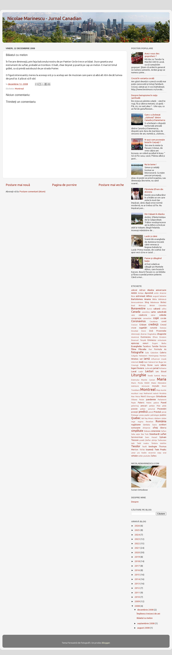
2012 (137, 588)
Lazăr (141, 372)
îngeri (134, 368)
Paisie (141, 400)
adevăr (134, 290)
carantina (146, 312)
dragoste (161, 334)
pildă (164, 406)
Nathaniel (148, 393)
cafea (164, 309)
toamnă (149, 449)
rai (142, 418)
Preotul (157, 412)
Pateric (141, 403)
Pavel (163, 402)
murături (134, 393)
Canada (135, 311)
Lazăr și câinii (151, 236)
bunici (149, 309)
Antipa (140, 293)
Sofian (163, 431)
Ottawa (134, 400)
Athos (149, 296)
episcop (135, 343)
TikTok (142, 450)
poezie (134, 409)
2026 (137, 525)
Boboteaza (154, 302)
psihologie (154, 415)
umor (133, 453)
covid (163, 321)
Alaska (150, 290)
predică (143, 411)
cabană (156, 308)
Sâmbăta (146, 425)
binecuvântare (137, 302)
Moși (158, 390)
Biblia (154, 299)
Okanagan (150, 396)
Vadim (144, 453)
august (156, 296)
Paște (133, 403)
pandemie (151, 399)
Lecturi (149, 371)
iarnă (147, 358)
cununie (153, 328)
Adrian (142, 290)
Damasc (163, 328)
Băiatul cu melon (145, 618)
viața (159, 453)
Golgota (134, 356)
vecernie (152, 453)
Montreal (19, 88)
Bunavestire (138, 308)
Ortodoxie (161, 396)
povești (134, 412)
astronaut (140, 296)
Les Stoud (161, 371)
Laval (133, 371)
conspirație (136, 318)
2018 (137, 561)
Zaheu (153, 456)
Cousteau (154, 321)
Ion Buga (159, 362)
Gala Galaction (151, 353)
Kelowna (162, 368)
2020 (137, 552)
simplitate (137, 430)
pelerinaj (135, 406)
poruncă (151, 409)
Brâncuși (142, 305)
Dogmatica (152, 334)
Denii (143, 331)
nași (141, 393)
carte (153, 312)
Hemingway (153, 356)
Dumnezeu (146, 337)
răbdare (157, 418)
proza (141, 415)
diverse (144, 334)
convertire (147, 318)
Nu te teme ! (150, 164)
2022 (137, 543)
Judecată (149, 368)
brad (133, 305)
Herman (163, 356)
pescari (144, 406)
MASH (146, 383)
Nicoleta (162, 393)
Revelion (149, 422)
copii (156, 318)
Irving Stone (146, 365)
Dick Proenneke (157, 331)
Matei (153, 383)
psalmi (147, 415)
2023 (137, 539)
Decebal (134, 331)
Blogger (106, 642)
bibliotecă (162, 299)
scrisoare (135, 427)
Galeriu (163, 352)
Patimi (148, 403)
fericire (163, 346)
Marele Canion (148, 380)
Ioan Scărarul (149, 362)
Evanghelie (136, 346)
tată (132, 443)
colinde (162, 315)
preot (151, 412)
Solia (133, 434)
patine (156, 403)
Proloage (135, 415)
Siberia (163, 428)
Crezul (163, 325)
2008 (137, 606)
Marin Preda (137, 383)
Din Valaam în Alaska (154, 214)
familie (155, 346)
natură (155, 393)
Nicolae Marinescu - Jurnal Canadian (44, 18)
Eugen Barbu (159, 343)
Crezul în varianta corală (142, 78)
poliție (142, 409)
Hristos (134, 359)
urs (138, 453)
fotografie (137, 352)
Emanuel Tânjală (138, 340)
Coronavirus (138, 321)
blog (147, 302)
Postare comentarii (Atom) (32, 191)
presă (164, 412)
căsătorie (143, 315)
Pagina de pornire (64, 185)
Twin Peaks (160, 449)
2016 (137, 570)
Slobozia (147, 431)
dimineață (135, 334)
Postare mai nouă (18, 185)
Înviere (140, 368)
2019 (137, 557)
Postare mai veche (111, 185)
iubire (163, 365)
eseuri (145, 343)
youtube (146, 456)
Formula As (160, 349)
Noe (133, 396)
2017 (137, 565)
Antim (134, 293)
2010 (137, 597)
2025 (137, 530)
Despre (135, 501)
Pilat (158, 406)
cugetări (143, 327)
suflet (163, 434)
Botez (163, 302)
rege (133, 422)
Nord (143, 396)
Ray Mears (149, 418)
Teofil (144, 447)
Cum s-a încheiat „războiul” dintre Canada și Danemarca (155, 117)
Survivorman (137, 437)
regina (140, 422)
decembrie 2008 (145, 609)
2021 (137, 548)
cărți (133, 315)
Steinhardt (154, 434)
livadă (150, 376)
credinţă (153, 324)
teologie (153, 446)
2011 (137, 592)
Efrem (155, 337)
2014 (137, 579)
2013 (137, 583)
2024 (137, 534)
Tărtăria (154, 443)
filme (133, 349)
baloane (163, 296)
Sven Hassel (151, 437)
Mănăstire (162, 383)
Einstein (162, 337)
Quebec (136, 418)
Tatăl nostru (143, 443)
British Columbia (158, 305)
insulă (163, 359)
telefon (163, 443)
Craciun (134, 325)
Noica (137, 396)
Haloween (143, 356)
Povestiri (161, 408)
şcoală (141, 440)
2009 (137, 601)
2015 (137, 574)
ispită (157, 365)
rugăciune (136, 424)
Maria (161, 379)
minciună (145, 386)
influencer (155, 359)
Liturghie (138, 375)
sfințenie (146, 428)
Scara (154, 425)
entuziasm (162, 340)
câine (153, 315)
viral (164, 453)
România (161, 421)
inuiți (141, 362)
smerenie (155, 431)
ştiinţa (154, 440)
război (163, 418)
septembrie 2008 (146, 623)
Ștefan (148, 440)
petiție (152, 406)
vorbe (140, 456)
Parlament (162, 400)
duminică (135, 337)
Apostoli (149, 293)
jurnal (155, 368)
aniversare (161, 290)
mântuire (135, 386)
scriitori (162, 424)
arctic (156, 293)
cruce (133, 328)
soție (138, 434)
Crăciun (142, 324)
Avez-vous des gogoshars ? (152, 54)
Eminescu (152, 340)
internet (134, 362)
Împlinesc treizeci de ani (148, 613)
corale (163, 318)
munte (163, 390)
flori (150, 349)
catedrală (161, 312)
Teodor (135, 446)
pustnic (163, 415)
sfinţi (155, 427)
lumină (157, 376)
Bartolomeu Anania (141, 299)
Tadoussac (162, 440)
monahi (155, 386)
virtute (134, 455)
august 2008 (143, 627)
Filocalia (142, 349)
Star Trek (145, 434)
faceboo (147, 346)
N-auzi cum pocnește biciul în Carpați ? (155, 141)
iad (141, 359)
